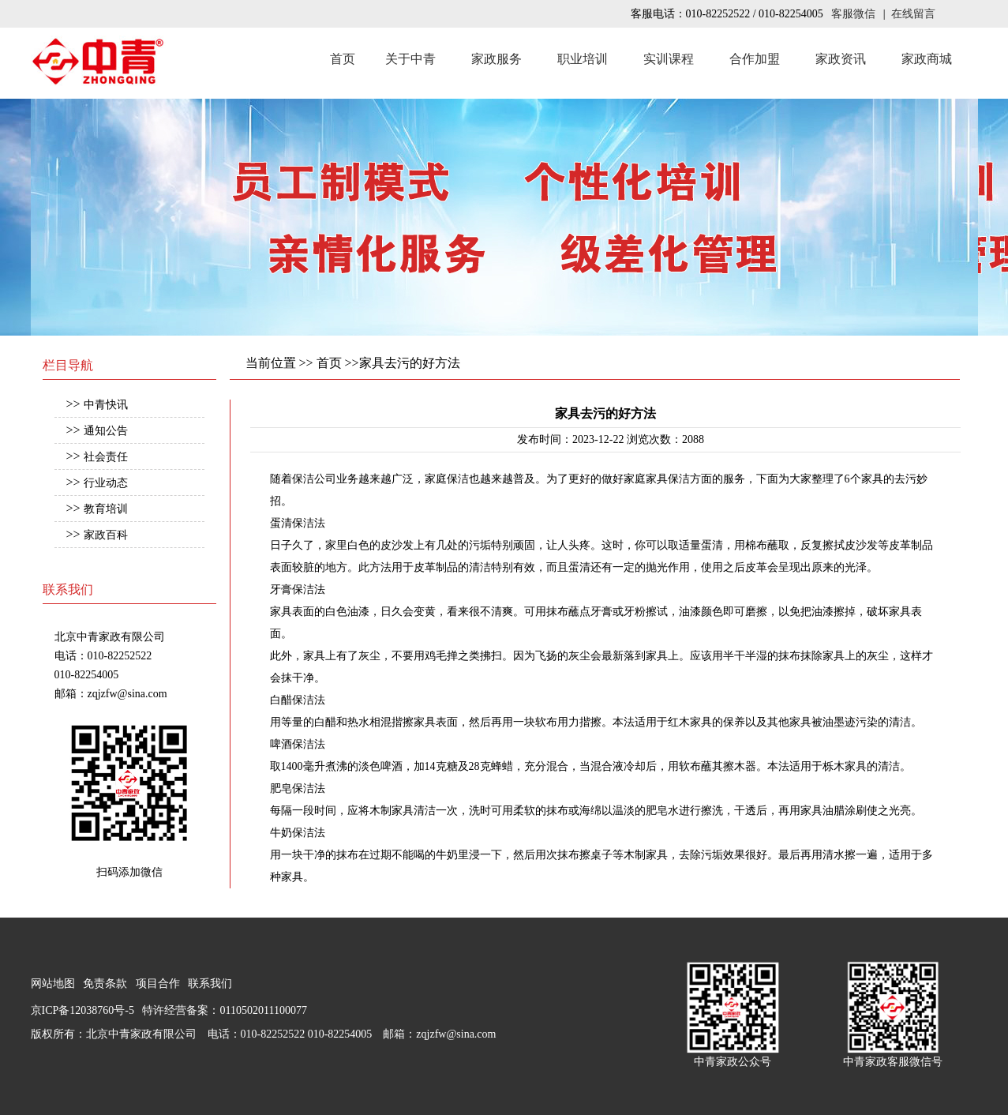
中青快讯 (106, 405)
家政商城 (926, 59)
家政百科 (106, 535)
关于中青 (410, 59)
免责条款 (105, 983)
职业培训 (582, 59)
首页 (342, 59)
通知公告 (106, 431)
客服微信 (853, 14)
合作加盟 (754, 59)
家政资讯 (840, 59)
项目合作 (158, 983)
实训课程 (668, 59)
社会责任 (106, 457)
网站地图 (53, 983)
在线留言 (913, 14)
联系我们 (210, 983)
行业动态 (106, 483)
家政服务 (496, 59)
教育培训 (106, 509)
